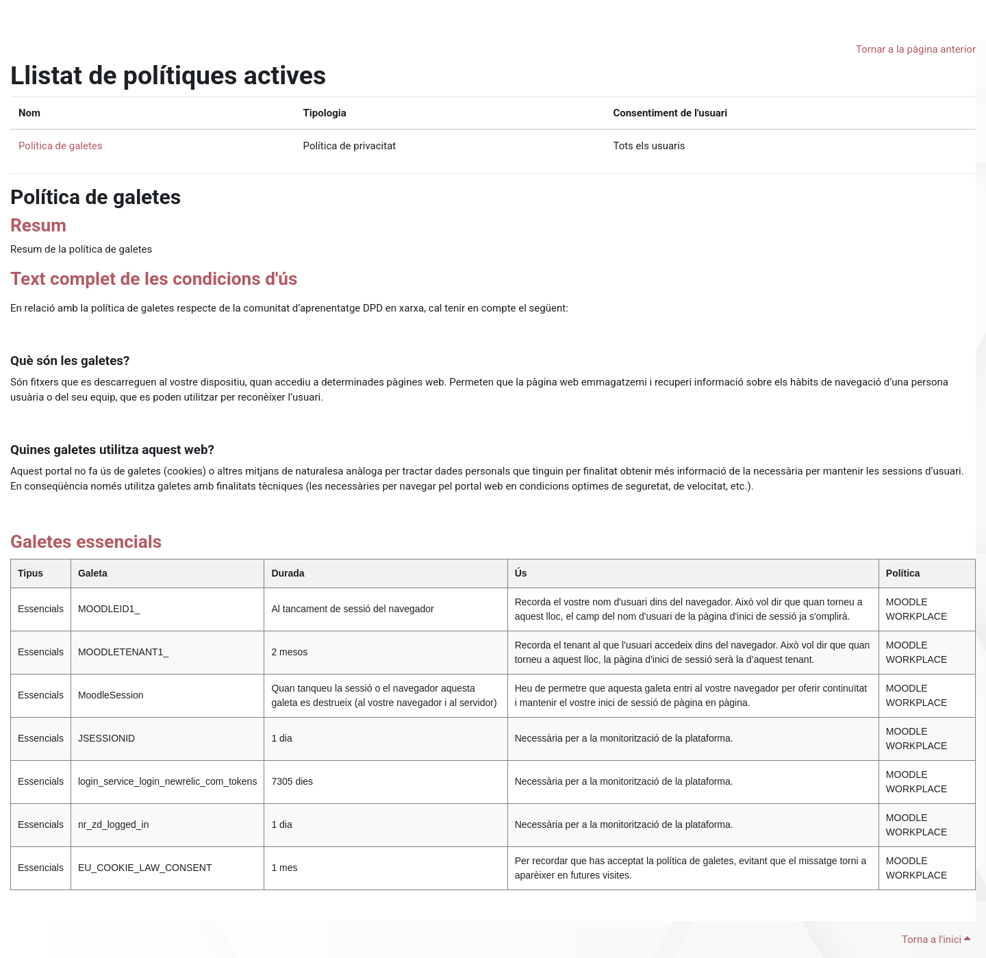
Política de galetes (60, 146)
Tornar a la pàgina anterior (916, 49)
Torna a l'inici (936, 939)
